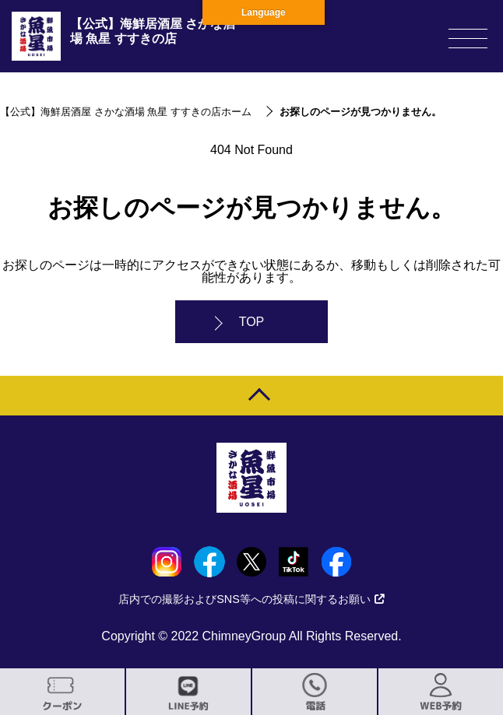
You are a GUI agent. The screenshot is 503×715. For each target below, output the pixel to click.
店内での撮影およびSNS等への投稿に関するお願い (251, 599)
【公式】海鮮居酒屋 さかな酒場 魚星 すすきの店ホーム (126, 111)
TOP (252, 321)
